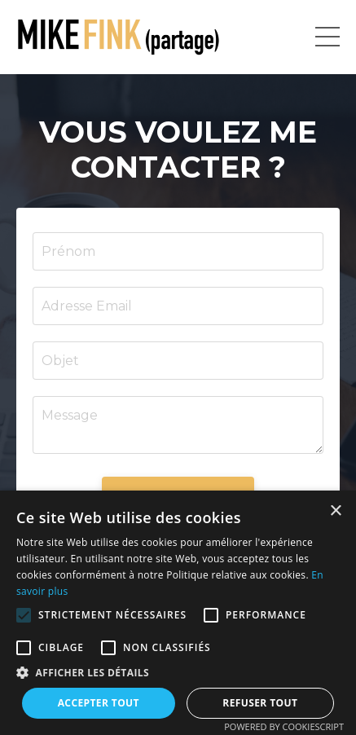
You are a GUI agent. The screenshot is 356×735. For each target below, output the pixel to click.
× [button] (335, 511)
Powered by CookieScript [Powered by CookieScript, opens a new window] (284, 726)
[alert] (178, 613)
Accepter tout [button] (98, 703)
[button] (23, 615)
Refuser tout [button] (259, 703)
